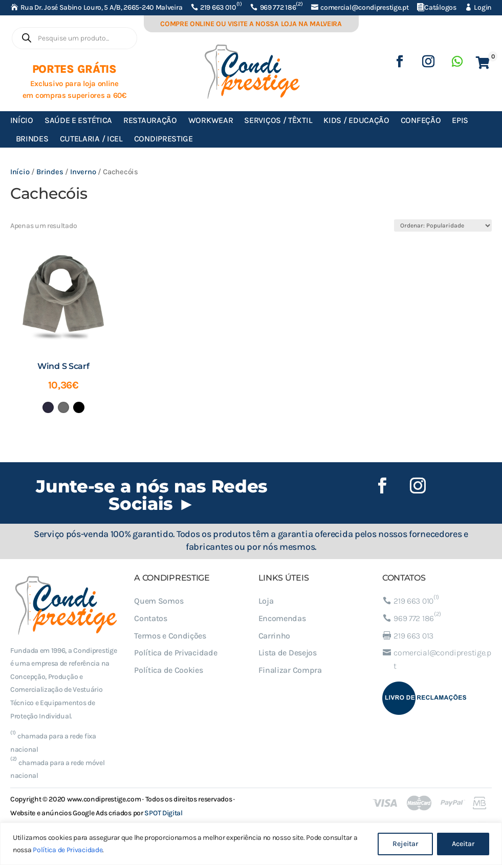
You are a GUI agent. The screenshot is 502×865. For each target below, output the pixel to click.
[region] (251, 843)
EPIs (460, 120)
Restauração (150, 120)
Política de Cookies (168, 670)
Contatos (150, 618)
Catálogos (440, 7)
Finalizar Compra (290, 670)
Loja (266, 601)
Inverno (83, 172)
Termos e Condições (170, 636)
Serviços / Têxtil (278, 120)
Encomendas (282, 618)
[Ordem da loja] (443, 225)
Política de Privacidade (67, 850)
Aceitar (463, 843)
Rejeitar (405, 843)
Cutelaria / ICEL (91, 138)
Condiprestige (163, 138)
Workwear (210, 120)
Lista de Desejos (287, 652)
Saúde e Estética (78, 120)
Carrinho (274, 636)
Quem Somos (158, 601)
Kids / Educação (356, 120)
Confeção (421, 120)
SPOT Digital (163, 813)
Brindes (32, 138)
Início (21, 120)
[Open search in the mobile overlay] (74, 38)
